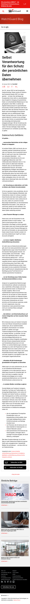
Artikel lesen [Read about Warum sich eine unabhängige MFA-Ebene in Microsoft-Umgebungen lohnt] (4, 533)
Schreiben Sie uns (8, 587)
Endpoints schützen (7, 457)
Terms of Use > (17, 600)
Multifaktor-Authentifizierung (9, 455)
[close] (25, 4)
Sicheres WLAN (20, 455)
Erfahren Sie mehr (6, 6)
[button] (27, 11)
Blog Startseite (15, 474)
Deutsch (5, 595)
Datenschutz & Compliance (17, 453)
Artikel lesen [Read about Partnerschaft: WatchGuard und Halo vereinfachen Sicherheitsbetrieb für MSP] (4, 505)
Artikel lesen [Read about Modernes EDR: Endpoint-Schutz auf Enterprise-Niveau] (4, 561)
